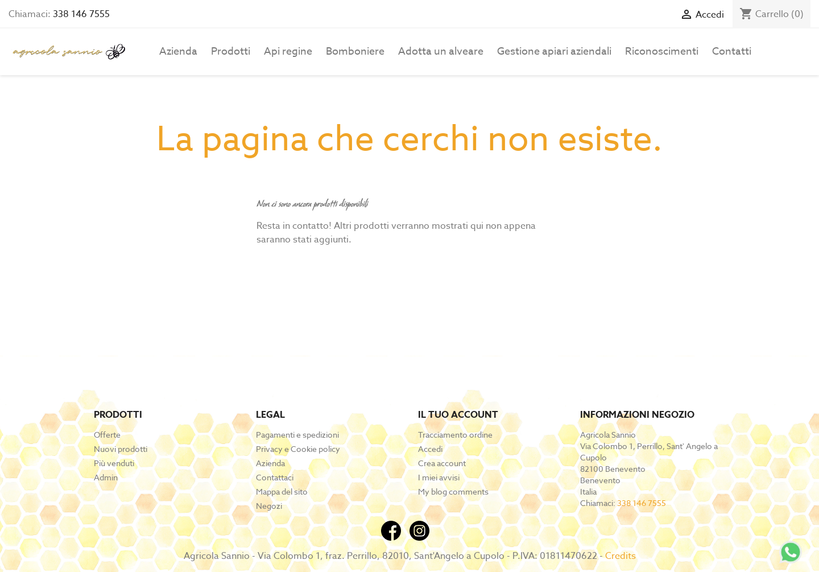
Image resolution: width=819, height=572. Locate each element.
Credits (620, 556)
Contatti (731, 51)
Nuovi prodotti (120, 448)
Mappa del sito (282, 491)
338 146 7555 (81, 14)
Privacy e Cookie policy (298, 448)
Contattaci (274, 477)
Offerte (107, 434)
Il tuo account (458, 415)
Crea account (442, 463)
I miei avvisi (439, 477)
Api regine (288, 51)
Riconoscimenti (661, 51)
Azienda (178, 51)
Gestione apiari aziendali (554, 51)
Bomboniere (355, 51)
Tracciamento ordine (455, 434)
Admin (106, 477)
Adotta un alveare (440, 51)
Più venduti (114, 463)
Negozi (269, 505)
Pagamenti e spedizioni (297, 434)
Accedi (430, 448)
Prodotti (230, 51)
